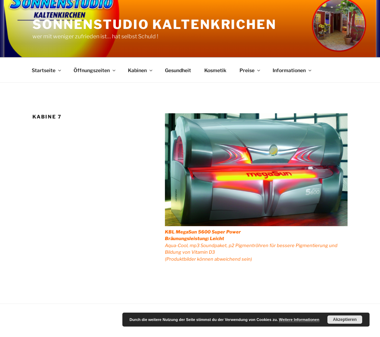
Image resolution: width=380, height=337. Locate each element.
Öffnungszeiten (95, 70)
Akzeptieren (345, 319)
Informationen (292, 70)
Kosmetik (215, 70)
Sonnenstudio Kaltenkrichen (154, 24)
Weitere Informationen (299, 319)
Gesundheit (178, 70)
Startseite (47, 70)
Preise (250, 70)
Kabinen (140, 70)
